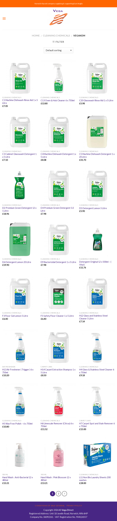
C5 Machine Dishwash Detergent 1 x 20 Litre (97, 155)
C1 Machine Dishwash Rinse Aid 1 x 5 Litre (20, 101)
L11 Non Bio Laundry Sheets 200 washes (95, 479)
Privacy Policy (74, 505)
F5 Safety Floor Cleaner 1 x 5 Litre (57, 316)
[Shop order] (58, 50)
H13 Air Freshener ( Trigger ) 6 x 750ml (17, 371)
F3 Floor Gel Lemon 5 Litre (15, 316)
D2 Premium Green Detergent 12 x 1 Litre (19, 209)
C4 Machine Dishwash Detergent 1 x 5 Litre (58, 155)
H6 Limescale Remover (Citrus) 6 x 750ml (57, 425)
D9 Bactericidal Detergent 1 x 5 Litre (58, 262)
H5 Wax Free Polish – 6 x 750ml (17, 423)
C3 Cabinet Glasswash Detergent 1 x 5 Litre (19, 155)
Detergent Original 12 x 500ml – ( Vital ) (95, 263)
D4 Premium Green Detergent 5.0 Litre (57, 209)
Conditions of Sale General (50, 505)
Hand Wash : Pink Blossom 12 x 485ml (56, 479)
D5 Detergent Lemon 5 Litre (93, 208)
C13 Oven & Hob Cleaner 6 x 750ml (57, 100)
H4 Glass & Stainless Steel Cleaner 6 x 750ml (96, 371)
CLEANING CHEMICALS (56, 35)
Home (36, 35)
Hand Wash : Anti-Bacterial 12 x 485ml (17, 479)
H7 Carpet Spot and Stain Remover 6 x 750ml (97, 425)
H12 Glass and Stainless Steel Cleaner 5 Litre (93, 317)
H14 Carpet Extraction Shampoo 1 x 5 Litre (58, 371)
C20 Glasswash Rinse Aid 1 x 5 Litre (96, 100)
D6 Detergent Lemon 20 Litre (16, 262)
